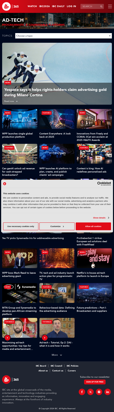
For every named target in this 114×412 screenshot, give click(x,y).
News (7, 83)
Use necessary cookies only (20, 226)
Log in (71, 6)
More (55, 355)
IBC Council (56, 365)
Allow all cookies (93, 226)
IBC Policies (72, 365)
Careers (72, 370)
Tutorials (9, 322)
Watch (32, 6)
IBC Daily (58, 6)
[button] (109, 6)
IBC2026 (44, 6)
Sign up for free (94, 382)
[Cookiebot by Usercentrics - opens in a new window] (99, 184)
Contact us (57, 370)
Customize (57, 226)
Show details (99, 218)
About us (43, 370)
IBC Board (41, 365)
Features (47, 113)
